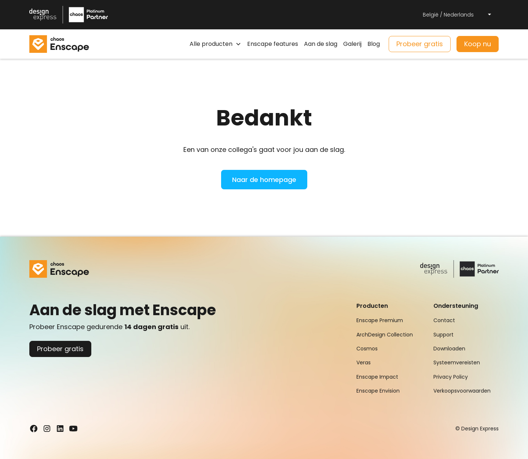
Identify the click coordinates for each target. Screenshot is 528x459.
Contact (444, 320)
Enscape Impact (377, 376)
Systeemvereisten (456, 362)
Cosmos (367, 348)
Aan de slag (320, 44)
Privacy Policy (450, 376)
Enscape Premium (379, 320)
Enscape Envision (378, 390)
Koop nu (477, 43)
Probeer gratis (419, 43)
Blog (373, 44)
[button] (458, 14)
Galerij (352, 44)
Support (443, 334)
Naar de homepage (264, 179)
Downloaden (449, 348)
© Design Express (477, 428)
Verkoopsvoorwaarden (462, 390)
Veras (363, 362)
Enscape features (272, 44)
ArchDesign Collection (384, 334)
